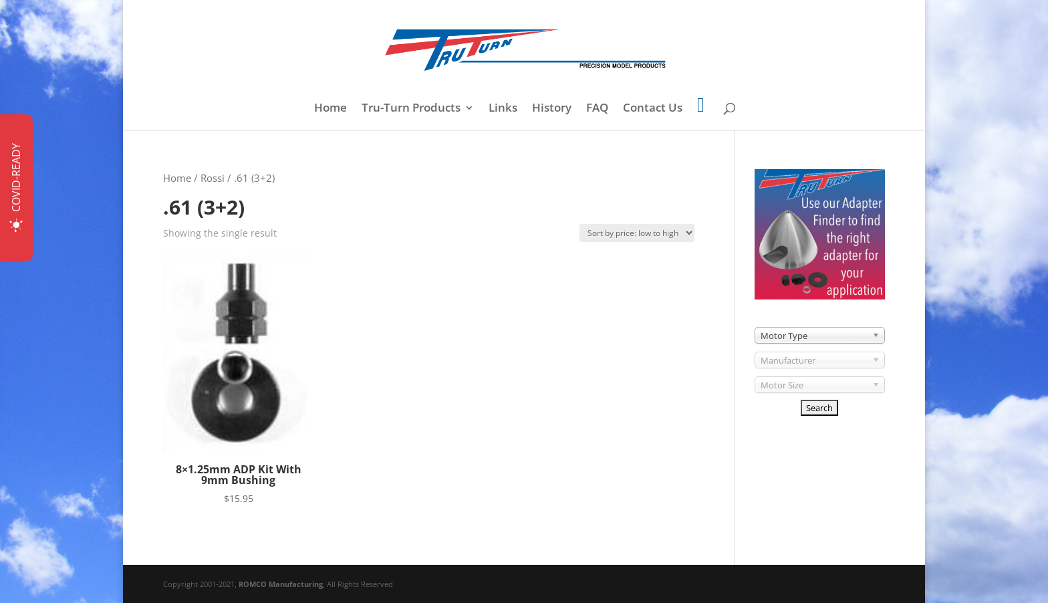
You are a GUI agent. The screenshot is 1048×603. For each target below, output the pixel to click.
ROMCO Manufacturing (281, 584)
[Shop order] (636, 233)
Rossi (213, 178)
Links (503, 109)
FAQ (597, 109)
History (551, 109)
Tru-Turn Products (411, 109)
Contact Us (652, 109)
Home (330, 109)
